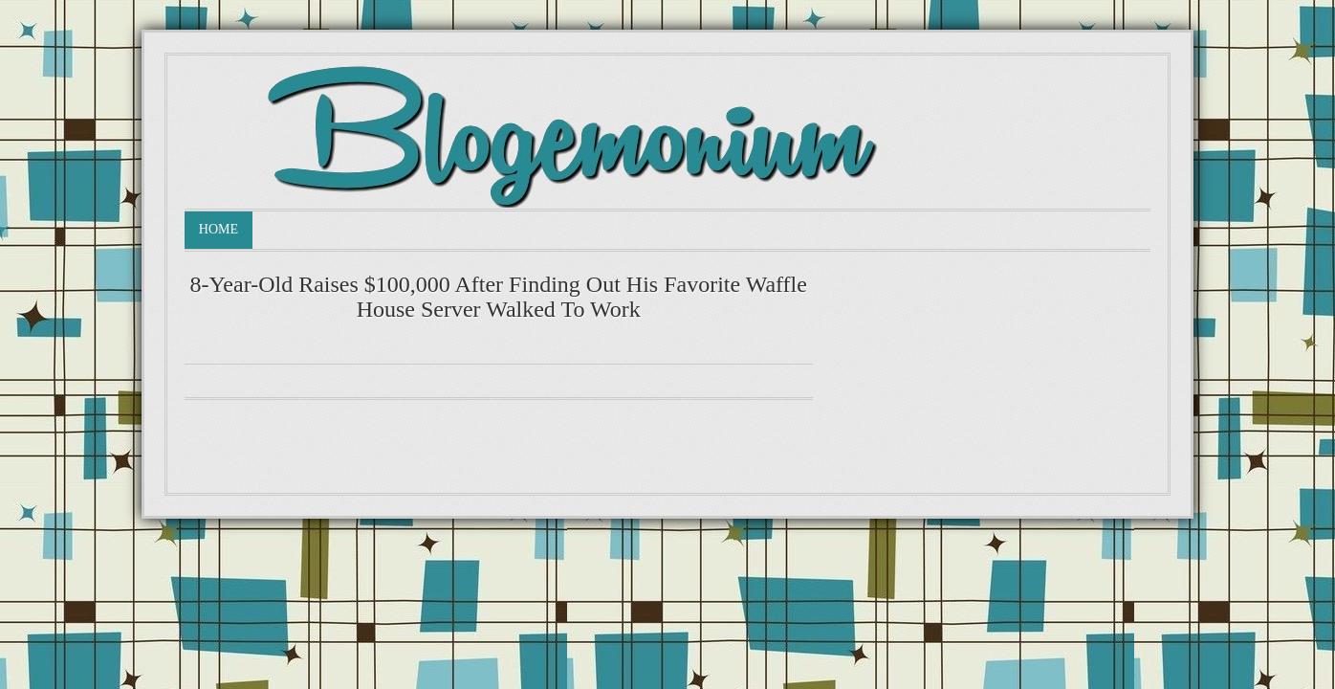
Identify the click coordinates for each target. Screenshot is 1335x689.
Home (218, 229)
